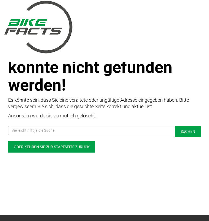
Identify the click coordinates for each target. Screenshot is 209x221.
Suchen (188, 131)
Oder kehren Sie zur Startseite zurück (52, 147)
